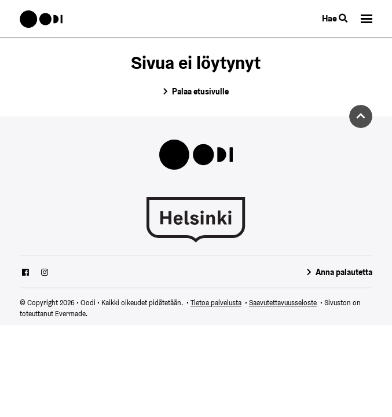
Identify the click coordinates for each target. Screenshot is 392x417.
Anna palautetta (344, 272)
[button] (366, 18)
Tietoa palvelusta (215, 302)
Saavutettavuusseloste (283, 302)
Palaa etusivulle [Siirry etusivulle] (200, 91)
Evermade (70, 313)
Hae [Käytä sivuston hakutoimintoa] (334, 18)
